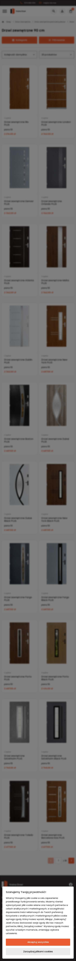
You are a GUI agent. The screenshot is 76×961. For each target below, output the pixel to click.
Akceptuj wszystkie (38, 942)
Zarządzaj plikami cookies (38, 951)
